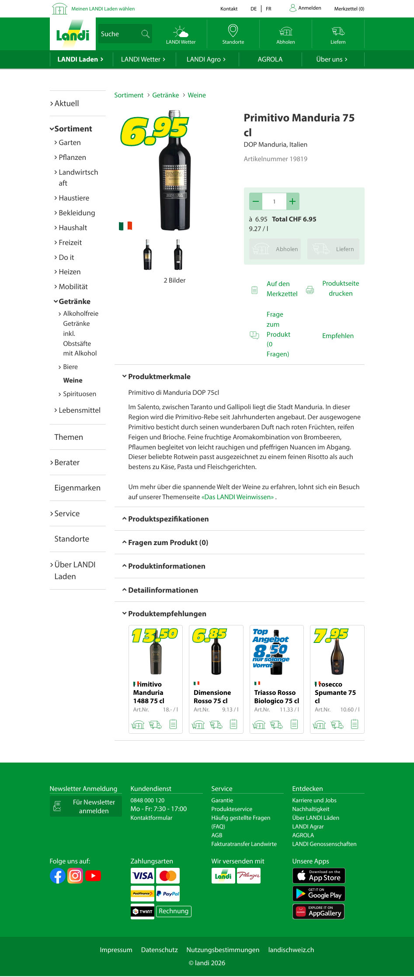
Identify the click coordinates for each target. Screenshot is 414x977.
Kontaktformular (152, 818)
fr (268, 9)
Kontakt (228, 9)
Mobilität (73, 286)
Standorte (72, 538)
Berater (67, 462)
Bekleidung (77, 212)
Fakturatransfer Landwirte (244, 844)
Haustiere (74, 198)
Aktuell (67, 103)
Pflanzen (73, 157)
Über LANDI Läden (316, 818)
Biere (70, 366)
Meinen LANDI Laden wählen (103, 9)
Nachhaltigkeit (311, 809)
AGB (217, 835)
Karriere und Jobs (314, 800)
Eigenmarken (78, 487)
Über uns (329, 59)
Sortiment (73, 128)
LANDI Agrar (308, 826)
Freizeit (70, 242)
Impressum (116, 950)
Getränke (75, 301)
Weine (73, 380)
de (253, 9)
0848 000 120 (148, 800)
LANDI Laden (78, 59)
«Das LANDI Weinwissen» (238, 497)
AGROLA (270, 59)
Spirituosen (80, 394)
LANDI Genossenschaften (324, 844)
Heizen (70, 271)
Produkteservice (232, 809)
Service (67, 513)
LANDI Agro (204, 59)
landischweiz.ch (291, 950)
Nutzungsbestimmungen (223, 950)
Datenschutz (159, 950)
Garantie (222, 800)
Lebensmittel (80, 410)
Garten (70, 142)
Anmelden (310, 8)
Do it (66, 257)
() (349, 9)
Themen (69, 437)
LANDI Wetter (140, 59)
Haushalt (73, 227)
